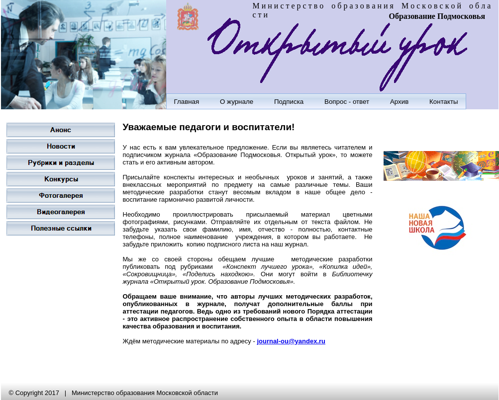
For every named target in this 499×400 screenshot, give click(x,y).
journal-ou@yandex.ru (291, 341)
